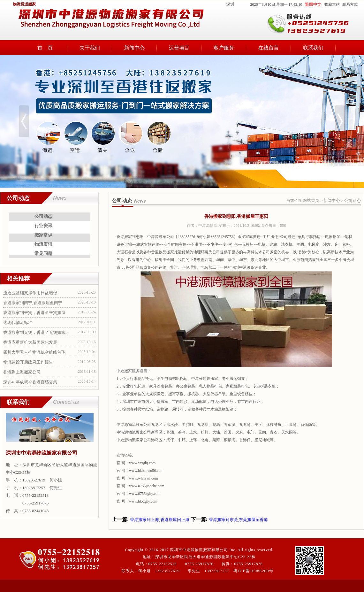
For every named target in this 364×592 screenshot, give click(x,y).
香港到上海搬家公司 (22, 372)
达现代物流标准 (17, 322)
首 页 (45, 47)
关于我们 (90, 47)
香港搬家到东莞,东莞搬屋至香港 (238, 519)
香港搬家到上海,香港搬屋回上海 (159, 519)
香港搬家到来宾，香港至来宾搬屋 (34, 312)
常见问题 (43, 253)
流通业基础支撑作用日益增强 (30, 292)
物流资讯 (43, 244)
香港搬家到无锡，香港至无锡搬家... (36, 332)
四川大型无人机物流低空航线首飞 (34, 352)
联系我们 (313, 47)
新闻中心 (134, 47)
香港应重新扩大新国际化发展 (30, 342)
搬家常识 (43, 235)
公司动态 (43, 216)
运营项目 (179, 47)
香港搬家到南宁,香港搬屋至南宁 (32, 302)
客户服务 (224, 47)
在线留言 (268, 47)
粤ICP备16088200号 (253, 570)
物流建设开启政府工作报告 (28, 362)
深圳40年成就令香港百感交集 (30, 382)
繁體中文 (313, 4)
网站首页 (311, 200)
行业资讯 (43, 225)
